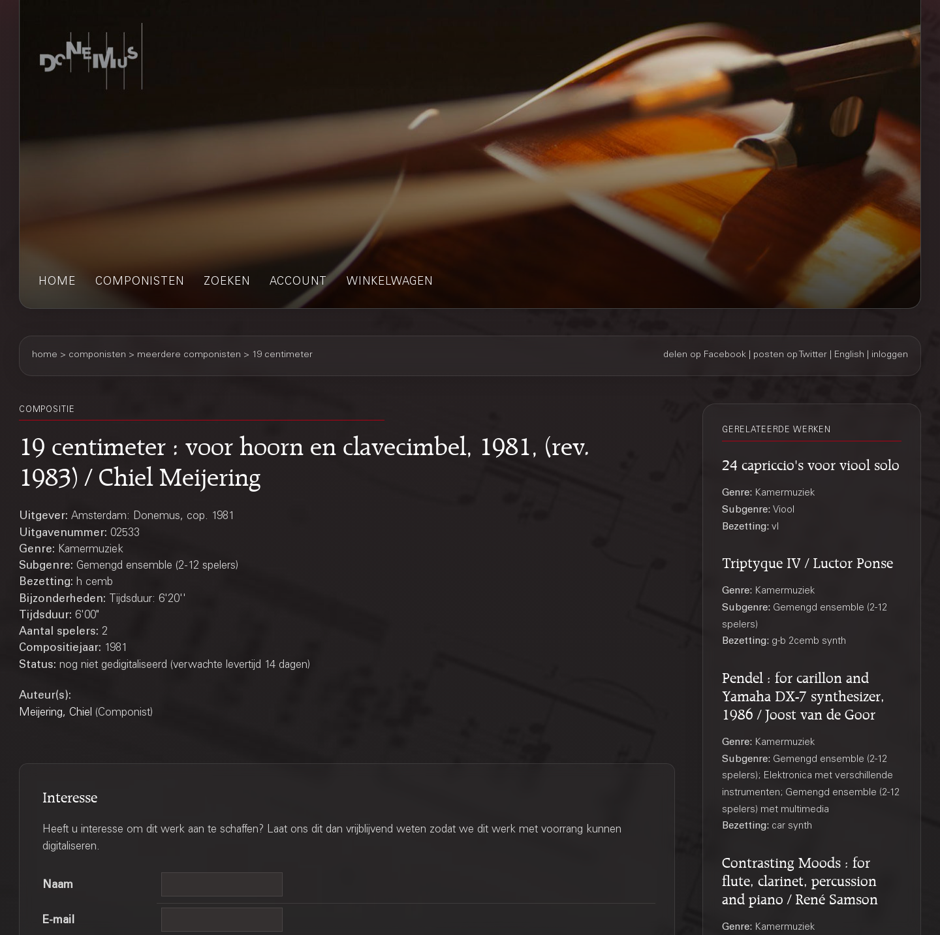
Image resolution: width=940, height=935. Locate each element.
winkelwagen (390, 282)
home (57, 282)
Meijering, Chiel (55, 713)
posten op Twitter (790, 355)
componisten (139, 282)
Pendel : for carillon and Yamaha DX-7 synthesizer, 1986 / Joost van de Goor (803, 694)
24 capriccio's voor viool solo (811, 463)
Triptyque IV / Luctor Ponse (807, 561)
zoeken (227, 282)
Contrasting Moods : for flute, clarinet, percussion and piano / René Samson (800, 879)
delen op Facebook (704, 355)
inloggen (889, 355)
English (849, 355)
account (298, 282)
